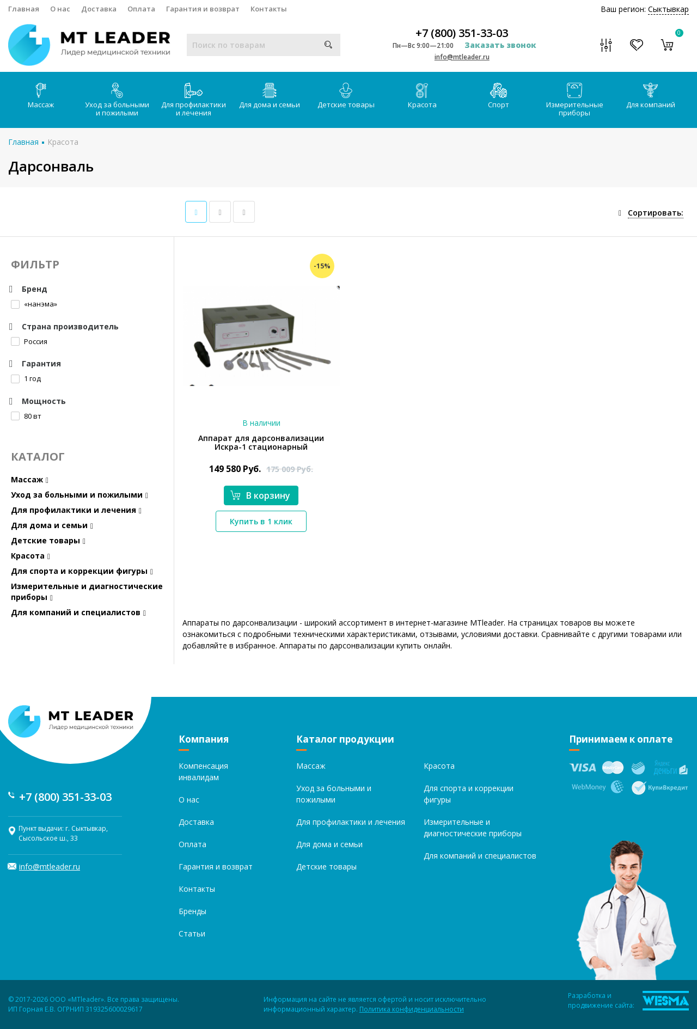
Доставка (99, 9)
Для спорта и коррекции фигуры (82, 571)
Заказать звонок (500, 45)
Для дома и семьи (269, 96)
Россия (29, 341)
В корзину (260, 495)
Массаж (41, 96)
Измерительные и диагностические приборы (87, 591)
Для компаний (650, 96)
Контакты (268, 9)
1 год (26, 378)
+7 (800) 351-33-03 (461, 33)
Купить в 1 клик (261, 521)
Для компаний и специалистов (78, 612)
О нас (60, 9)
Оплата (141, 9)
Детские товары (346, 96)
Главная (23, 9)
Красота (422, 96)
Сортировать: (655, 212)
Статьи (192, 933)
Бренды (192, 911)
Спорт (498, 96)
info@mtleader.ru (462, 57)
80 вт (26, 416)
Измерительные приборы (574, 100)
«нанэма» (34, 304)
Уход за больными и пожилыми (117, 100)
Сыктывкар (668, 9)
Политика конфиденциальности (411, 1009)
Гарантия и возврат (203, 9)
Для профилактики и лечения (193, 100)
